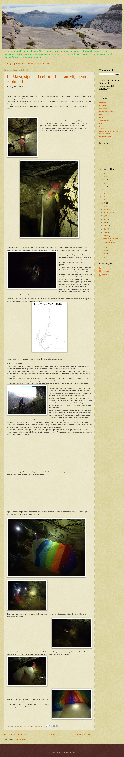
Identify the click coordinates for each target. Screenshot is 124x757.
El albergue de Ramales (107, 112)
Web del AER (103, 108)
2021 (104, 190)
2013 (104, 254)
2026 (104, 173)
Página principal (15, 63)
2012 (104, 257)
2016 (104, 206)
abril (105, 229)
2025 (104, 176)
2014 (104, 250)
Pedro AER (105, 271)
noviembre (107, 209)
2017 (104, 203)
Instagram (102, 102)
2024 (104, 180)
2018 (104, 200)
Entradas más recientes (15, 734)
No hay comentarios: (35, 726)
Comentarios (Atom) (21, 739)
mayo (106, 226)
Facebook (102, 105)
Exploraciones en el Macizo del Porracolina (108, 132)
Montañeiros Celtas (106, 136)
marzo (106, 232)
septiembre (108, 212)
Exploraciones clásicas (39, 63)
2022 (104, 186)
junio (105, 222)
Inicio (52, 734)
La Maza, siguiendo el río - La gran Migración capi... (110, 240)
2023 (104, 183)
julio (105, 219)
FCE (100, 115)
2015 (104, 247)
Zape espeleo (104, 121)
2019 (104, 196)
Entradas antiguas (86, 734)
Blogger (74, 752)
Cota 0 (101, 124)
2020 (104, 193)
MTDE (101, 117)
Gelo (103, 268)
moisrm (104, 275)
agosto (106, 216)
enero (106, 236)
